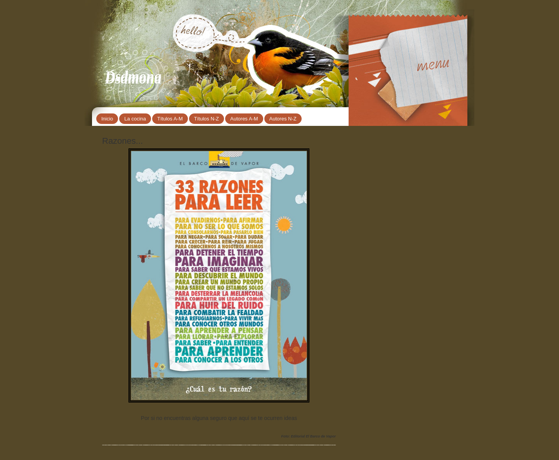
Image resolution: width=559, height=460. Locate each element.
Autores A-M (244, 119)
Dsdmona (133, 76)
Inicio (107, 119)
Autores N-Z (283, 119)
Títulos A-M (170, 119)
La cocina (135, 119)
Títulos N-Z (206, 119)
